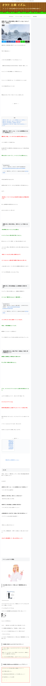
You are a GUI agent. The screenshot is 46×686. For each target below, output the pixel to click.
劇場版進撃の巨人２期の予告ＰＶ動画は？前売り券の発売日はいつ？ (14, 124)
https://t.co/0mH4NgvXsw (7, 168)
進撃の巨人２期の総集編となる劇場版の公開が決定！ (11, 122)
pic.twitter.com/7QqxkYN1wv (8, 308)
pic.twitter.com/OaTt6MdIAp (20, 168)
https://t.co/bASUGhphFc (11, 306)
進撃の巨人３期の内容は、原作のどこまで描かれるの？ (12, 121)
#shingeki (13, 168)
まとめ (3, 125)
